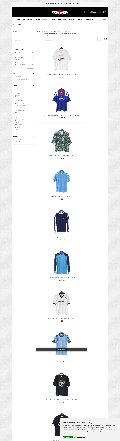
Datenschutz (94, 408)
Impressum (94, 402)
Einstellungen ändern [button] (79, 437)
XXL (18, 127)
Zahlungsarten (79, 411)
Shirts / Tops (18, 40)
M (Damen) (20, 110)
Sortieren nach (40, 39)
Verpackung (79, 413)
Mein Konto (48, 402)
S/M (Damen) (20, 105)
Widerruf (93, 406)
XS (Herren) (20, 93)
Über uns (78, 402)
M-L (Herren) (20, 115)
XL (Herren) (20, 124)
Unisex (19, 141)
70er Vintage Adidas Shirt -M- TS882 (72, 117)
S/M (18, 129)
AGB (92, 404)
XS (18, 91)
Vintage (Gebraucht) (23, 79)
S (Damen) (20, 100)
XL (18, 122)
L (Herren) (20, 120)
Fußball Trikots (18, 43)
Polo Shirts (17, 38)
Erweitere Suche (49, 408)
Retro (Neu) (20, 76)
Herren (19, 139)
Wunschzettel (48, 406)
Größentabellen (80, 406)
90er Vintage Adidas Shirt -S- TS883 (47, 117)
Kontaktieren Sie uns (81, 404)
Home (14, 24)
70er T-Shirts (18, 35)
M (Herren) (20, 112)
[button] (100, 12)
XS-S (18, 96)
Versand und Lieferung (81, 408)
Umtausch (78, 415)
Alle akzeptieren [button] (67, 437)
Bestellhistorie (49, 404)
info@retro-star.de (74, 3)
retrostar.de (50, 420)
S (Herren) (20, 103)
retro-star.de (50, 416)
